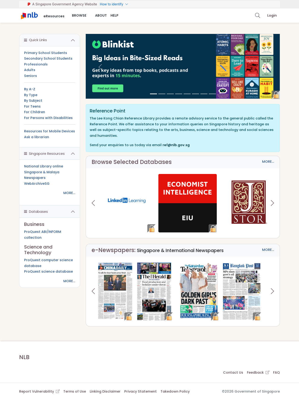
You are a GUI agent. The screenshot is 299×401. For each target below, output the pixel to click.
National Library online (43, 166)
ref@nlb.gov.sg (176, 145)
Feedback (258, 372)
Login (272, 15)
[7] (212, 94)
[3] (178, 94)
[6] (203, 94)
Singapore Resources (44, 153)
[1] (161, 94)
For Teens (32, 106)
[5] (195, 94)
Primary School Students (45, 53)
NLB (24, 357)
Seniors (30, 75)
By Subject (33, 100)
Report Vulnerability (39, 391)
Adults (29, 70)
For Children (34, 112)
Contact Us (233, 372)
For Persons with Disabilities (48, 118)
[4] (187, 94)
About (101, 15)
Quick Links (35, 40)
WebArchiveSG (37, 183)
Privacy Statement (140, 391)
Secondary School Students (48, 58)
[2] (170, 94)
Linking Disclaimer (105, 391)
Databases (36, 211)
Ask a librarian (36, 137)
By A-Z (29, 89)
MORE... (268, 161)
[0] (153, 94)
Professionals (36, 64)
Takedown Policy (175, 391)
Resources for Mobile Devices (49, 131)
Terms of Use (74, 391)
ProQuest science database (48, 271)
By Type (30, 95)
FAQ (276, 372)
